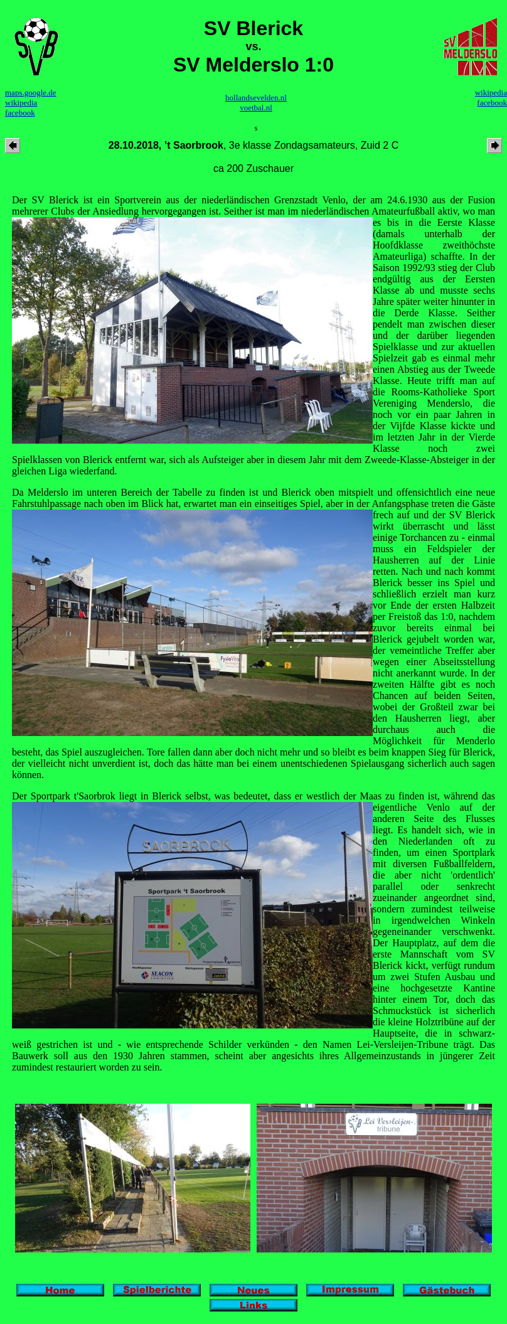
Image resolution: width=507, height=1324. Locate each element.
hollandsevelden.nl (256, 97)
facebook (20, 112)
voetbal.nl (256, 107)
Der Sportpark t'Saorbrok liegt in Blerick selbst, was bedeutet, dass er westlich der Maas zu (205, 796)
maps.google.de (30, 92)
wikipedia (21, 102)
